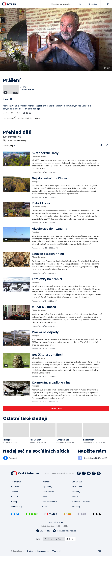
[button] (56, 39)
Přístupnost (56, 558)
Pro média (46, 488)
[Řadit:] (107, 152)
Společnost (20, 125)
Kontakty (76, 513)
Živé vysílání (77, 488)
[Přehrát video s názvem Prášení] (56, 39)
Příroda (66, 122)
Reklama (15, 493)
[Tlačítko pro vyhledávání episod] (101, 152)
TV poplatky (47, 493)
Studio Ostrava (48, 498)
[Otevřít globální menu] (106, 4)
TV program (16, 488)
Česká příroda (9, 125)
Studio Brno (77, 493)
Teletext (15, 498)
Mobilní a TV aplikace (81, 508)
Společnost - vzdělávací (44, 125)
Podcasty (76, 498)
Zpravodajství (9, 122)
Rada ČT (14, 503)
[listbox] (59, 546)
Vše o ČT (45, 513)
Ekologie (75, 122)
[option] (48, 546)
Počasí (44, 503)
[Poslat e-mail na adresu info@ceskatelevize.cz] (64, 537)
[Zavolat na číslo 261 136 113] (43, 537)
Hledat (79, 4)
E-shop (14, 508)
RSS (99, 558)
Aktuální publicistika (24, 122)
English (29, 558)
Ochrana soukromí (42, 558)
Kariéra (75, 503)
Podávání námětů (49, 508)
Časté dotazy (16, 513)
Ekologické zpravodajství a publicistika (47, 122)
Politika (30, 125)
